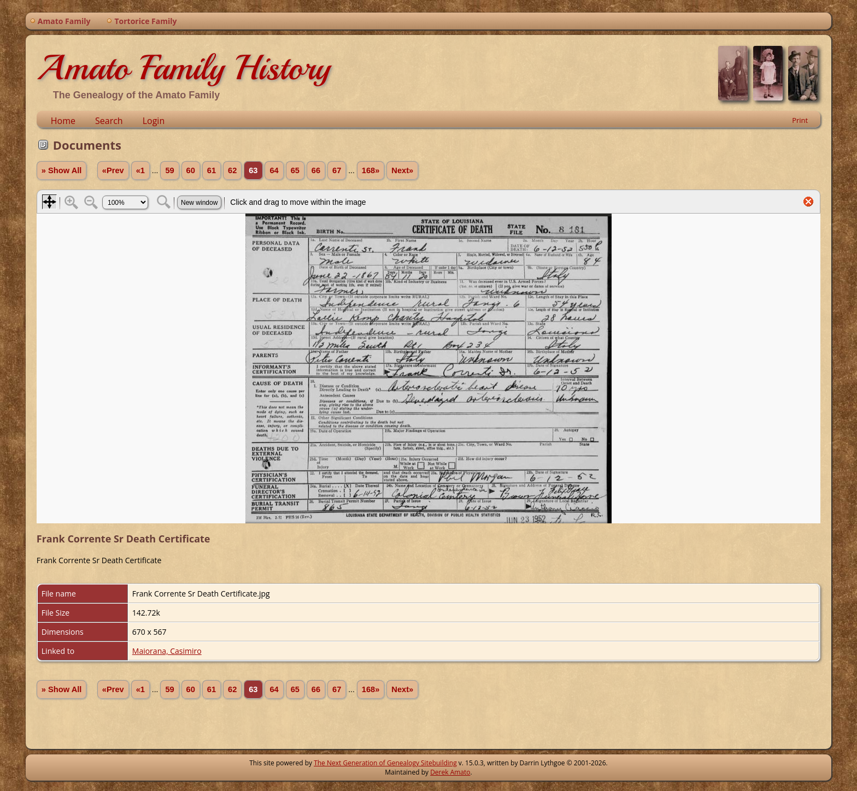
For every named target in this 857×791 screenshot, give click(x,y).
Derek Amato (450, 772)
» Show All (62, 170)
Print (800, 120)
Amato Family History (183, 68)
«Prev (113, 170)
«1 (140, 170)
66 (316, 170)
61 (211, 170)
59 (169, 170)
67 (336, 170)
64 (273, 170)
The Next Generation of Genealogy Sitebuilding (385, 763)
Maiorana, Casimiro (167, 651)
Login (154, 121)
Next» (402, 170)
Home (63, 121)
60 (190, 170)
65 (295, 170)
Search (109, 121)
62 (232, 170)
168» (371, 170)
